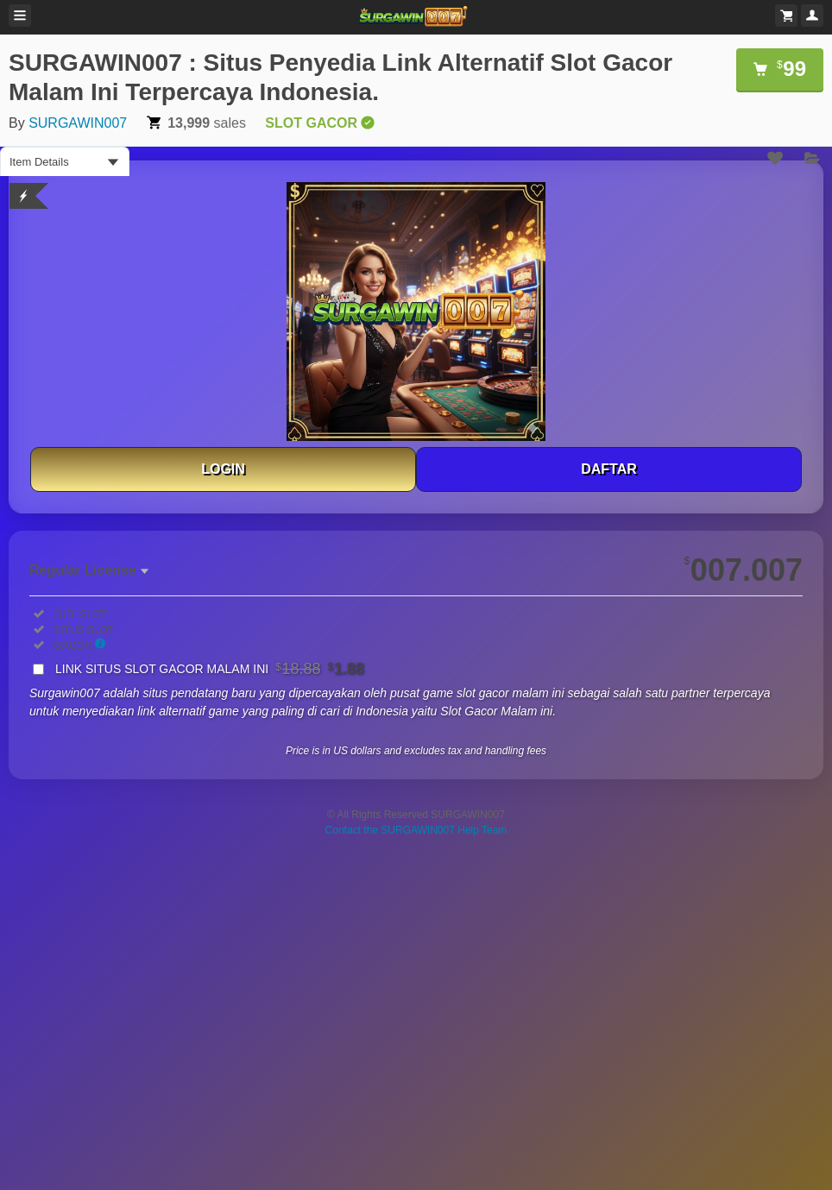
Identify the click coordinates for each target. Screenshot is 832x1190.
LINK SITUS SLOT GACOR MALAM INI (209, 669)
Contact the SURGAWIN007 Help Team (416, 830)
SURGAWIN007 (77, 123)
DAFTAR (609, 469)
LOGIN (223, 469)
